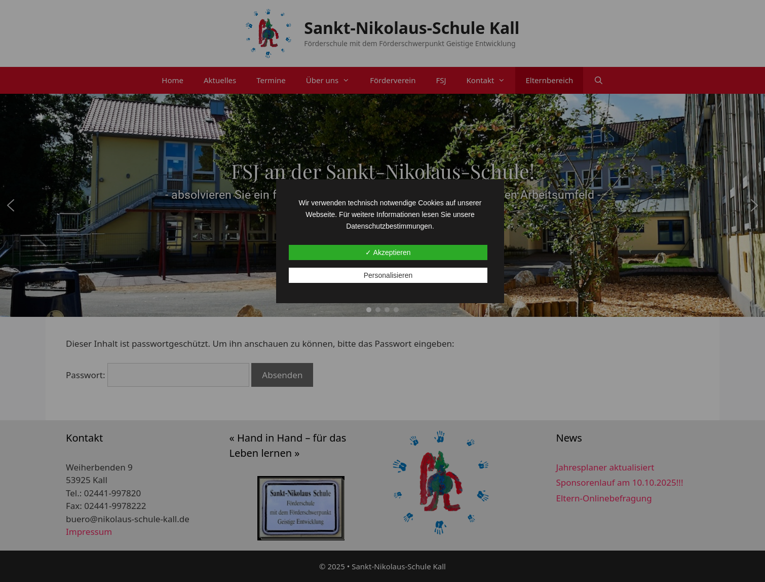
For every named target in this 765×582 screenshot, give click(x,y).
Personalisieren (388, 275)
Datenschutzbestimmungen (389, 226)
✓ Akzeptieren (387, 252)
